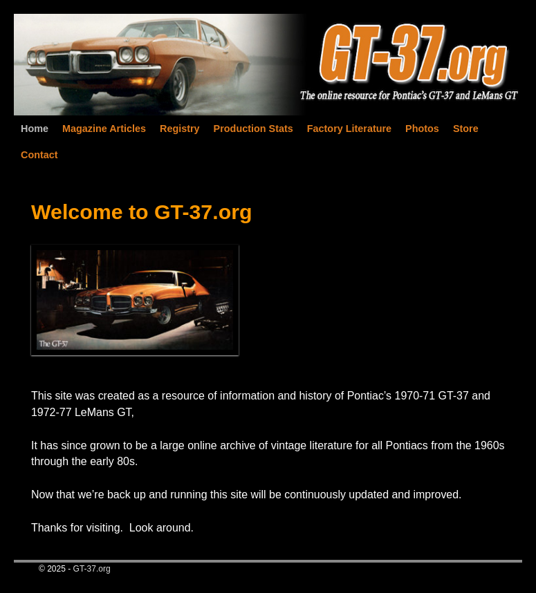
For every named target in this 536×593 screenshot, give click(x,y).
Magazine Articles (104, 128)
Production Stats (253, 128)
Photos (422, 128)
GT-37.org (92, 569)
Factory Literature (349, 128)
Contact (39, 154)
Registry (180, 128)
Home (34, 128)
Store (466, 128)
